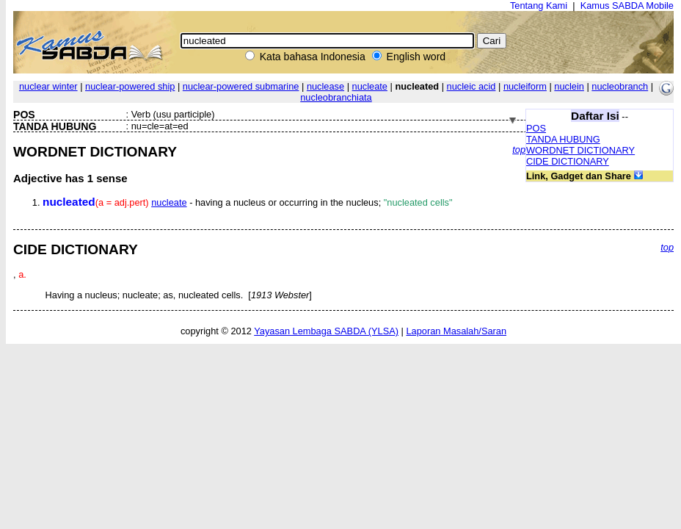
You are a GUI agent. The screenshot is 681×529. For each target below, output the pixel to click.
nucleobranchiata (335, 97)
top (518, 149)
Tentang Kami (538, 5)
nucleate (369, 86)
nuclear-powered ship (130, 86)
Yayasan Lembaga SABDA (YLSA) (326, 331)
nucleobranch (619, 86)
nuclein (569, 86)
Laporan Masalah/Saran (456, 331)
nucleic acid (471, 86)
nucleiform (525, 86)
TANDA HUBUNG (563, 139)
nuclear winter (48, 86)
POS (536, 128)
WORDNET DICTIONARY (580, 150)
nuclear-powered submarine (241, 86)
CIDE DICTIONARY (567, 161)
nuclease (325, 86)
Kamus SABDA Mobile (627, 5)
